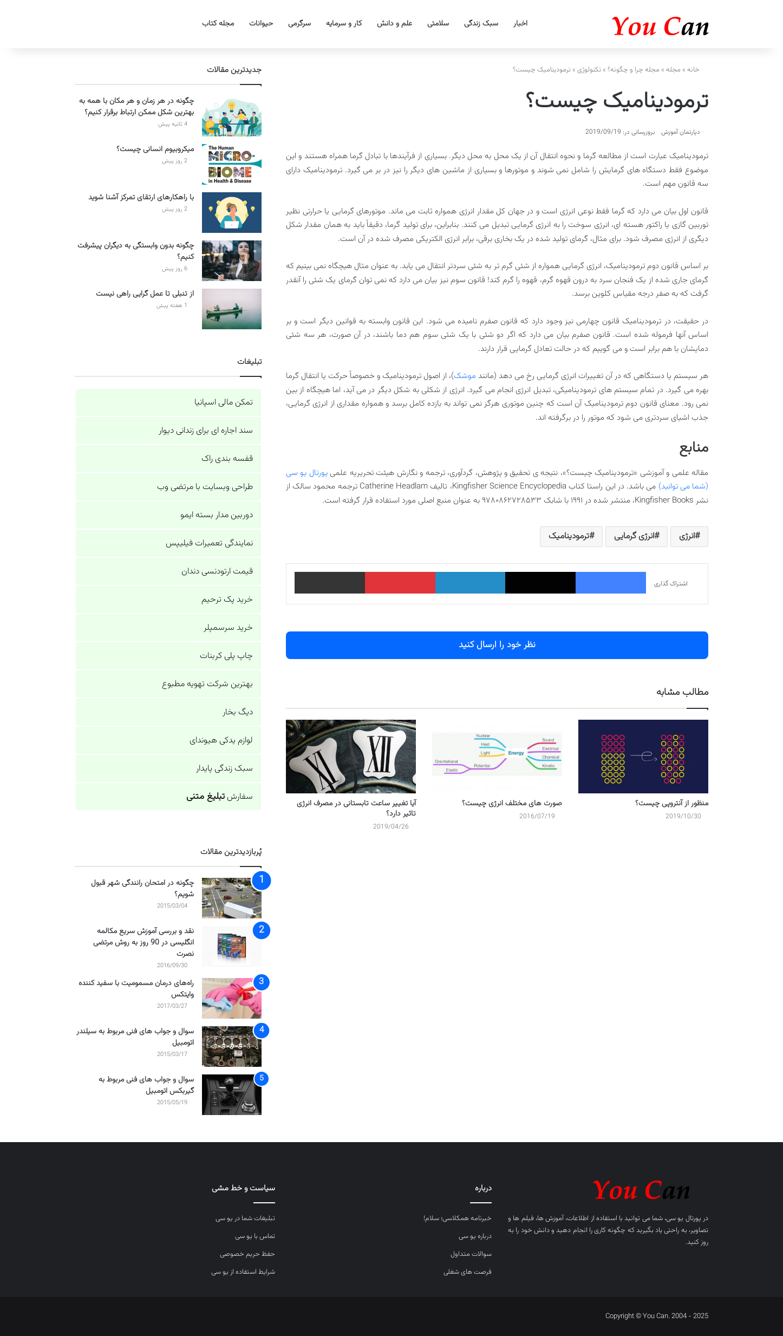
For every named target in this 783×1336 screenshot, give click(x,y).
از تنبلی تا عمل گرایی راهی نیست (145, 294)
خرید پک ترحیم (227, 599)
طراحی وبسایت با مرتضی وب (205, 487)
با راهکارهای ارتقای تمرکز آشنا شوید (141, 198)
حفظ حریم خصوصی (247, 1254)
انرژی (687, 536)
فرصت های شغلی (467, 1272)
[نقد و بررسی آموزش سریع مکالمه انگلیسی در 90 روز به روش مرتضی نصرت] (232, 946)
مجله (673, 69)
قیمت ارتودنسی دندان (217, 571)
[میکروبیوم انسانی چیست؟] (232, 164)
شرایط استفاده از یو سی (243, 1272)
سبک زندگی (481, 24)
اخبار (520, 24)
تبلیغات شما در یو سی (245, 1218)
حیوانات (261, 24)
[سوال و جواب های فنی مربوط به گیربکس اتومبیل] (232, 1094)
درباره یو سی (475, 1236)
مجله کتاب (218, 24)
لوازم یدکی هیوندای (221, 740)
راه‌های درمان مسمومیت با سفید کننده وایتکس (136, 989)
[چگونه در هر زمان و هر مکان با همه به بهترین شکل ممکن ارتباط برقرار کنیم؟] (232, 116)
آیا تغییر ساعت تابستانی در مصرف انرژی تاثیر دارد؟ (356, 809)
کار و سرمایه (344, 24)
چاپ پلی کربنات (226, 656)
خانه (697, 69)
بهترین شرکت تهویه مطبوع (207, 684)
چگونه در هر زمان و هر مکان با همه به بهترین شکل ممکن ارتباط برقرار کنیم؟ (136, 107)
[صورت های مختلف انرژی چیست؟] (497, 756)
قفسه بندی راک (227, 459)
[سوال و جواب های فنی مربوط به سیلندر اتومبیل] (232, 1046)
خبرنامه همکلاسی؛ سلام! (457, 1218)
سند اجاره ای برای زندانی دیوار (206, 430)
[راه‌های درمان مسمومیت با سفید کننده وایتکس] (232, 998)
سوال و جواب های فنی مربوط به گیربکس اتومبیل (146, 1085)
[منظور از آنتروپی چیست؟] (643, 756)
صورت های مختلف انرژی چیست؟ (512, 804)
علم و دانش (394, 24)
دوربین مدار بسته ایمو (216, 515)
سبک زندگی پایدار (224, 768)
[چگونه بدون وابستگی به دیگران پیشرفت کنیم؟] (232, 260)
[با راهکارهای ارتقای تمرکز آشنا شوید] (232, 212)
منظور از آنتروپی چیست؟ (671, 804)
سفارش (219, 797)
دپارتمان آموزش (680, 132)
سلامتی (438, 24)
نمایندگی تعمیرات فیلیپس (209, 543)
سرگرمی (299, 24)
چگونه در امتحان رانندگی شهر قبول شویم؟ (142, 889)
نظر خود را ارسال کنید (497, 645)
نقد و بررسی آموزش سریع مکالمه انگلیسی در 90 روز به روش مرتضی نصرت (143, 943)
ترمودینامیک (569, 536)
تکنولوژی (589, 69)
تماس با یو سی (255, 1236)
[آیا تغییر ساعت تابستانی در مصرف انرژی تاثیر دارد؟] (351, 756)
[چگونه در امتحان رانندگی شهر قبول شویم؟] (232, 898)
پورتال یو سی (683, 1218)
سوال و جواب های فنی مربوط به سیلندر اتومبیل (135, 1037)
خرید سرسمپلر (228, 628)
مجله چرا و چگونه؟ (634, 69)
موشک (465, 376)
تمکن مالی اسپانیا (223, 402)
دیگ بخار (238, 712)
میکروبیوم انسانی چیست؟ (155, 149)
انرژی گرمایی (634, 536)
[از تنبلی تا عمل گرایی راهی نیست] (232, 309)
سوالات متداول (471, 1254)
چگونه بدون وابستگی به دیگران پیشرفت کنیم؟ (135, 251)
